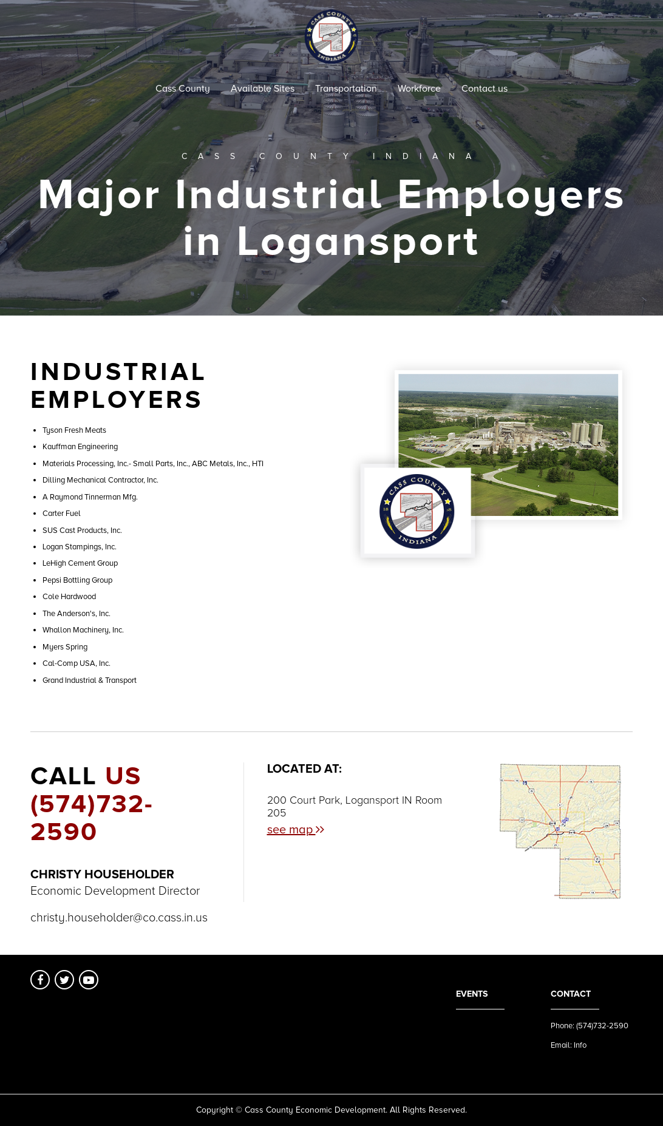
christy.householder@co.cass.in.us (119, 918)
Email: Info (568, 1045)
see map (295, 829)
